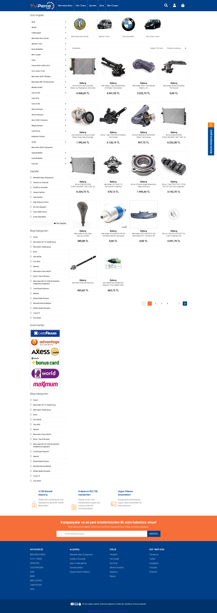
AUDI (32, 572)
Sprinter (92, 5)
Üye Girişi (114, 563)
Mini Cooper (112, 5)
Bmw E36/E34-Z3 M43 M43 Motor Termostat (144, 136)
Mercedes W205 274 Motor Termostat (174, 86)
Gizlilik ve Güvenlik (77, 559)
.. (173, 304)
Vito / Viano (81, 5)
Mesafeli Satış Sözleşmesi (81, 554)
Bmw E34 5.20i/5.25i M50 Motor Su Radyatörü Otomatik (83, 87)
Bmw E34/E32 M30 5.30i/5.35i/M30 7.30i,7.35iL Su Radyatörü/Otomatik (83, 186)
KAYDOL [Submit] (152, 533)
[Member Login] (174, 5)
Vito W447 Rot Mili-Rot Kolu (83, 283)
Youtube (153, 567)
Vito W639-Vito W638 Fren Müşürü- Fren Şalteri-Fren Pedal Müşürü (113, 285)
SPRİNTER (34, 563)
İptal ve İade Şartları (78, 563)
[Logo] (42, 6)
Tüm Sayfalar (60, 223)
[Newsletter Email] (101, 534)
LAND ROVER (36, 585)
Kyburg (83, 83)
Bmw (102, 5)
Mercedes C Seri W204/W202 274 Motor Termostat (113, 87)
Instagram (153, 563)
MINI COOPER (36, 580)
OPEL (32, 589)
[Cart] (183, 5)
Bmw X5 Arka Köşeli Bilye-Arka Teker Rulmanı (143, 185)
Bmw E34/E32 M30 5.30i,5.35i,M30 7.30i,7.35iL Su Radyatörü (174, 137)
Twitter (152, 559)
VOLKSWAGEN (36, 567)
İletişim (113, 576)
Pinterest (153, 572)
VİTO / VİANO (36, 559)
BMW (32, 576)
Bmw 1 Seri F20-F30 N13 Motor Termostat (113, 136)
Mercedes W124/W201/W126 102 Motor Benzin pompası (113, 235)
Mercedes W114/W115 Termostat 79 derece (113, 185)
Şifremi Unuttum (117, 567)
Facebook (153, 554)
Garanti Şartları (76, 567)
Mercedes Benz (65, 5)
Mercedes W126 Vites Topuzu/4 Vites (82, 234)
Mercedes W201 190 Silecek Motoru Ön (143, 86)
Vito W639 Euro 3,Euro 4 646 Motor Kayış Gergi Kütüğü (83, 136)
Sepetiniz (113, 572)
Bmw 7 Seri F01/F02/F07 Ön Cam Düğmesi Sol (173, 234)
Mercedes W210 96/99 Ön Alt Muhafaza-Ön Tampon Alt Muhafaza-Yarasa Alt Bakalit (143, 235)
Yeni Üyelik (114, 559)
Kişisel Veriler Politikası (80, 572)
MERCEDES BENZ (38, 554)
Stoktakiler (76, 48)
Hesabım (114, 554)
